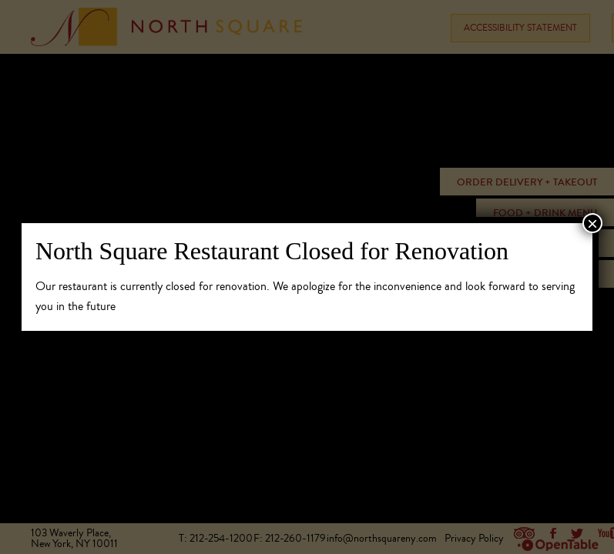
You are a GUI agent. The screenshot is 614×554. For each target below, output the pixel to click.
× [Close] (592, 223)
